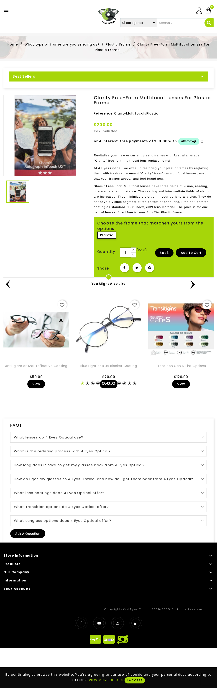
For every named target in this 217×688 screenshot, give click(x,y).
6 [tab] (108, 383)
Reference (103, 113)
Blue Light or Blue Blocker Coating (108, 366)
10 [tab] (129, 383)
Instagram (118, 623)
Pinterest (149, 267)
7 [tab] (113, 383)
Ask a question (27, 533)
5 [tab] (103, 383)
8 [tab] (119, 383)
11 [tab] (134, 383)
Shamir (99, 186)
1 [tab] (82, 383)
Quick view (61, 320)
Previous (8, 285)
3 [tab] (92, 383)
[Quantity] (125, 252)
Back (164, 252)
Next (209, 285)
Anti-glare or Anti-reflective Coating (36, 366)
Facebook (81, 623)
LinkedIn (136, 623)
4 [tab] (98, 383)
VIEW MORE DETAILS (106, 680)
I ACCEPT (135, 680)
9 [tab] (124, 383)
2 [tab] (87, 383)
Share (124, 267)
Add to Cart (191, 252)
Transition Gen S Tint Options (181, 366)
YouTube (99, 623)
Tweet (137, 267)
